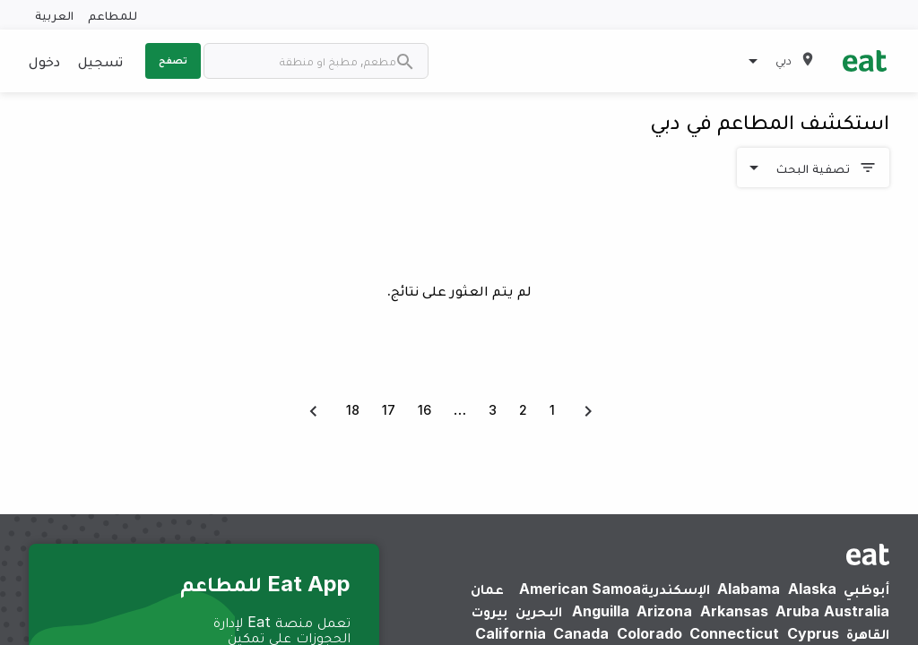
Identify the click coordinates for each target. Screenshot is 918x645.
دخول (44, 61)
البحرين (538, 611)
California (510, 633)
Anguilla (600, 611)
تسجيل (100, 61)
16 (424, 409)
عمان (487, 589)
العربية (54, 14)
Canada (581, 633)
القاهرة (867, 633)
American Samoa (580, 589)
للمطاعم (112, 14)
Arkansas (734, 611)
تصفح (173, 60)
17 (388, 409)
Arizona (664, 611)
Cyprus (813, 633)
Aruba (797, 611)
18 (352, 409)
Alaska (812, 589)
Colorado (649, 633)
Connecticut (734, 633)
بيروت (489, 611)
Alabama (748, 589)
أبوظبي (866, 589)
